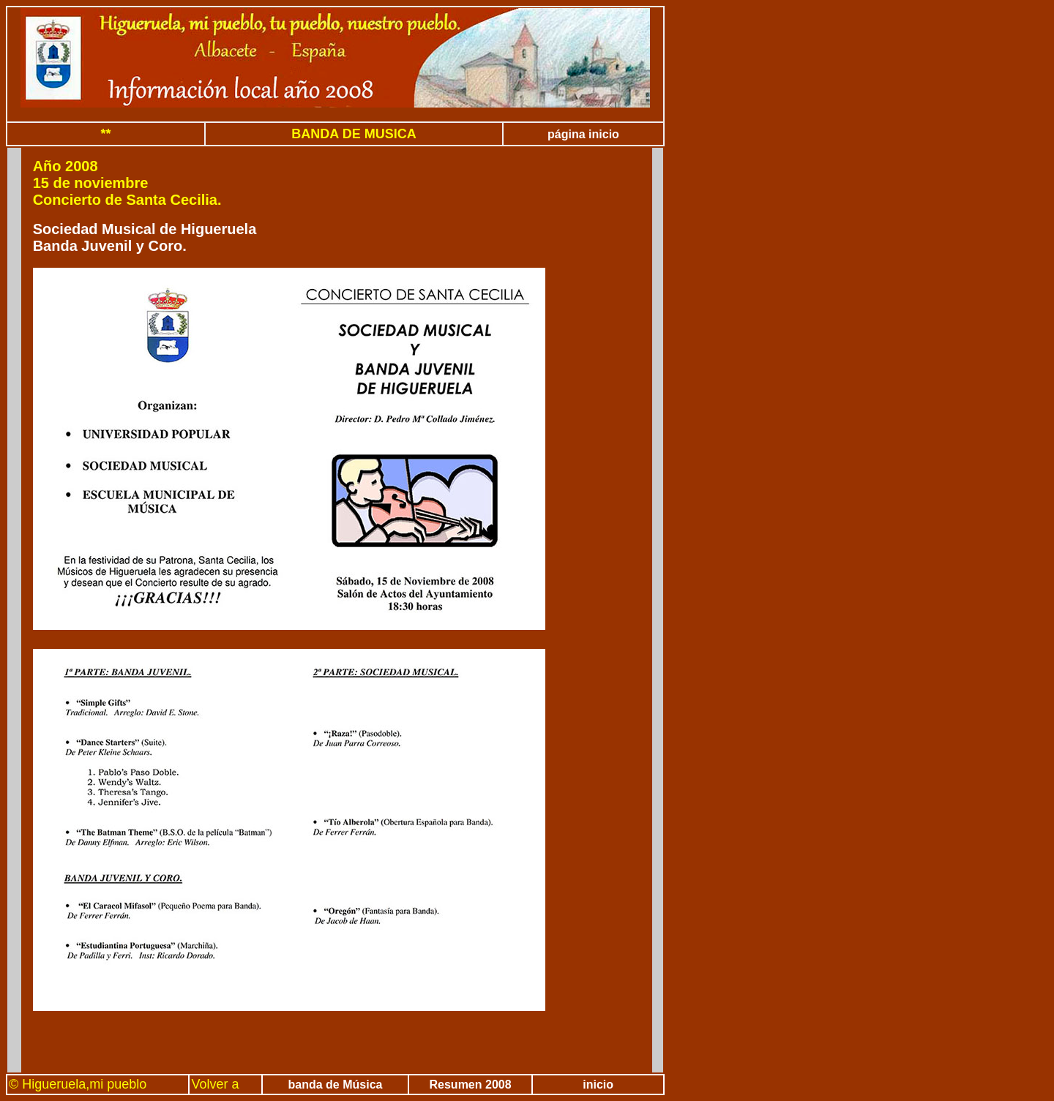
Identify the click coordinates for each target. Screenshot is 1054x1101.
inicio (598, 1084)
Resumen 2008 (471, 1084)
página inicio (583, 134)
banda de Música (335, 1084)
